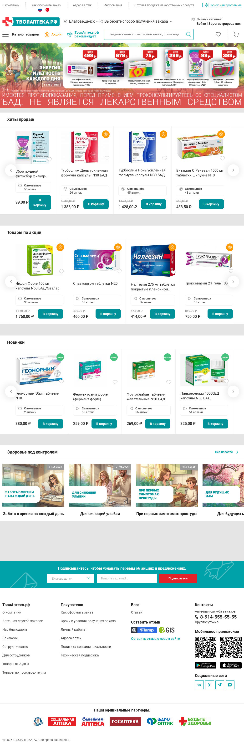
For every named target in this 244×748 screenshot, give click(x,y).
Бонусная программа (222, 5)
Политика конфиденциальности (86, 647)
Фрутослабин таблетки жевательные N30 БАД (146, 396)
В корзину (39, 202)
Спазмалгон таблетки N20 (95, 283)
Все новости (226, 452)
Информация (113, 5)
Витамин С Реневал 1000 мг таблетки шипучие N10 (199, 172)
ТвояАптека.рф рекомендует (83, 34)
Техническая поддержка (80, 655)
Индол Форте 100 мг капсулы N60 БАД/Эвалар (37, 285)
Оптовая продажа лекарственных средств (164, 5)
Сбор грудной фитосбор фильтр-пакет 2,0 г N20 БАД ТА (31, 174)
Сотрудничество (15, 647)
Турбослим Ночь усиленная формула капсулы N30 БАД (142, 172)
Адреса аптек (82, 5)
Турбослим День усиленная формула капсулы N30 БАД (84, 172)
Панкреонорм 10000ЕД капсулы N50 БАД (199, 395)
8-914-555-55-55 (218, 617)
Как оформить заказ (46, 5)
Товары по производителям (24, 672)
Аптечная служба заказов (22, 621)
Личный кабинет (74, 629)
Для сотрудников (16, 655)
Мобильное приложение (217, 631)
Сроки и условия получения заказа (88, 621)
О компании (10, 5)
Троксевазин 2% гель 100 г (207, 283)
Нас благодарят (14, 629)
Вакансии (10, 638)
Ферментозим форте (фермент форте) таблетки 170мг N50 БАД (94, 397)
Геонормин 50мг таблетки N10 (37, 395)
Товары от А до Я (15, 664)
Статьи (136, 612)
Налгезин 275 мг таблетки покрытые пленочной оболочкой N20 (153, 287)
